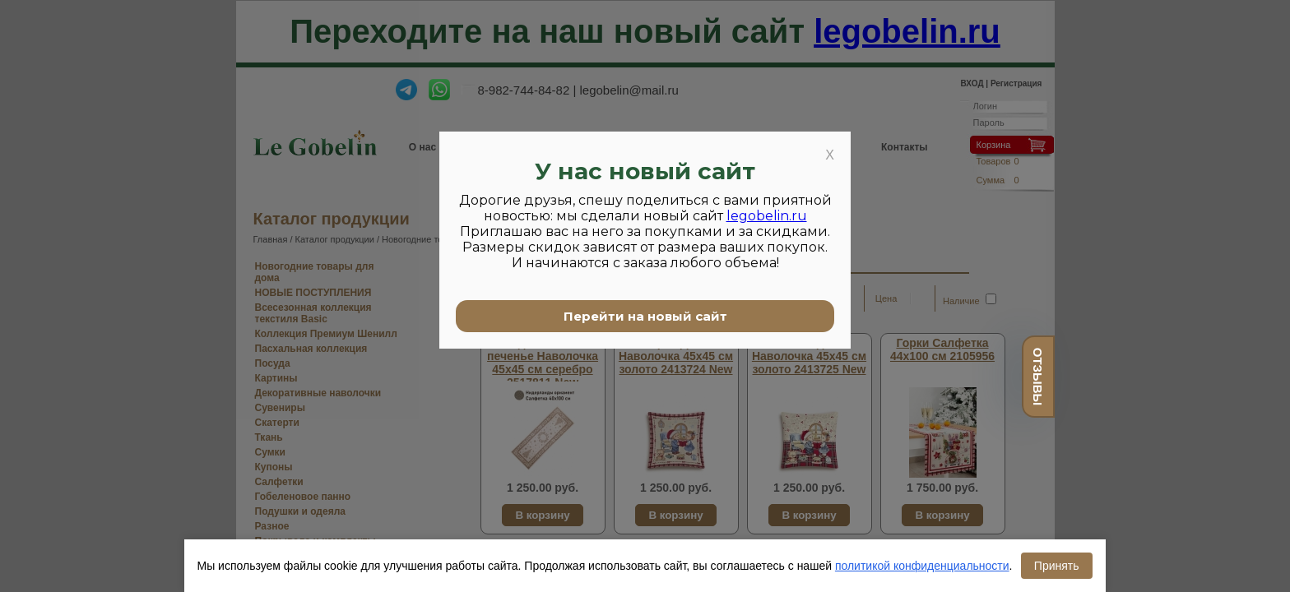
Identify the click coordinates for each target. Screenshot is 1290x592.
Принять (1056, 565)
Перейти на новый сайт (645, 316)
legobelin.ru (766, 216)
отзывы (1038, 376)
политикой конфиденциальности (922, 565)
